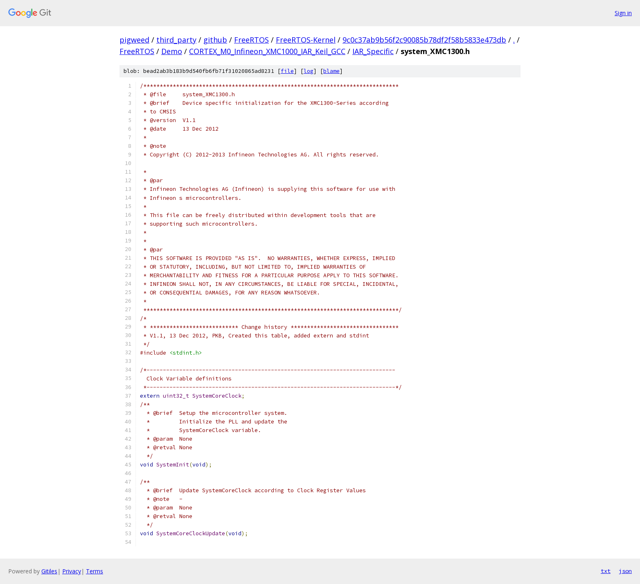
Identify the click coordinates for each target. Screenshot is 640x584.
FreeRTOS (251, 40)
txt (606, 571)
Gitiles (49, 571)
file (287, 71)
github (215, 40)
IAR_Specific (373, 51)
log (308, 71)
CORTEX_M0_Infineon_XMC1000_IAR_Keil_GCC (267, 51)
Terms (94, 571)
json (625, 571)
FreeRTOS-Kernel (306, 40)
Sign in (623, 13)
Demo (171, 51)
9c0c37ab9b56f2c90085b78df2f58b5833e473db (424, 40)
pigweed (134, 40)
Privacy (71, 571)
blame (331, 71)
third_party (176, 40)
